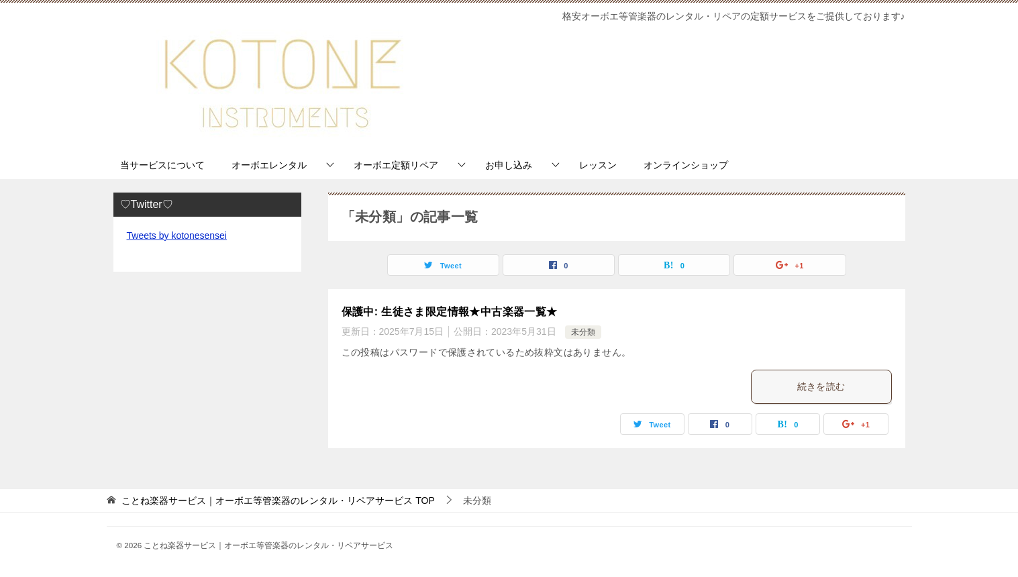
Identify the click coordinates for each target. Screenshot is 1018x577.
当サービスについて (162, 165)
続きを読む (821, 386)
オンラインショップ (686, 165)
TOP (277, 500)
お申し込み (508, 165)
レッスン (598, 165)
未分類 (583, 332)
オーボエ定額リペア (396, 165)
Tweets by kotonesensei (177, 235)
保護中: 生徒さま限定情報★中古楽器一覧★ (450, 311)
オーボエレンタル (269, 165)
